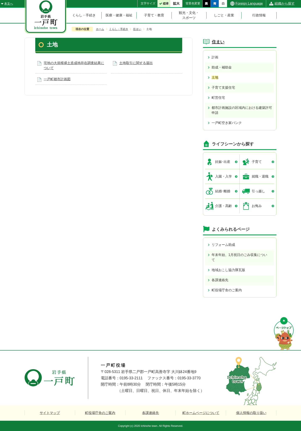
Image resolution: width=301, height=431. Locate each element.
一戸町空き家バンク (227, 123)
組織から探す (285, 3)
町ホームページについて (200, 413)
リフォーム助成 (223, 244)
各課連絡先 (220, 280)
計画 (215, 57)
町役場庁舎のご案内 (227, 290)
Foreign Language (249, 3)
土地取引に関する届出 (136, 63)
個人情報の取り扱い (251, 413)
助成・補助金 (222, 67)
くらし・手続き (118, 29)
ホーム (100, 29)
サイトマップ (50, 413)
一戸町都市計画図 (57, 79)
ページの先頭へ (284, 333)
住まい (137, 29)
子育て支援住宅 (223, 87)
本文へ (8, 3)
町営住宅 (218, 97)
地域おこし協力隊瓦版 (228, 270)
